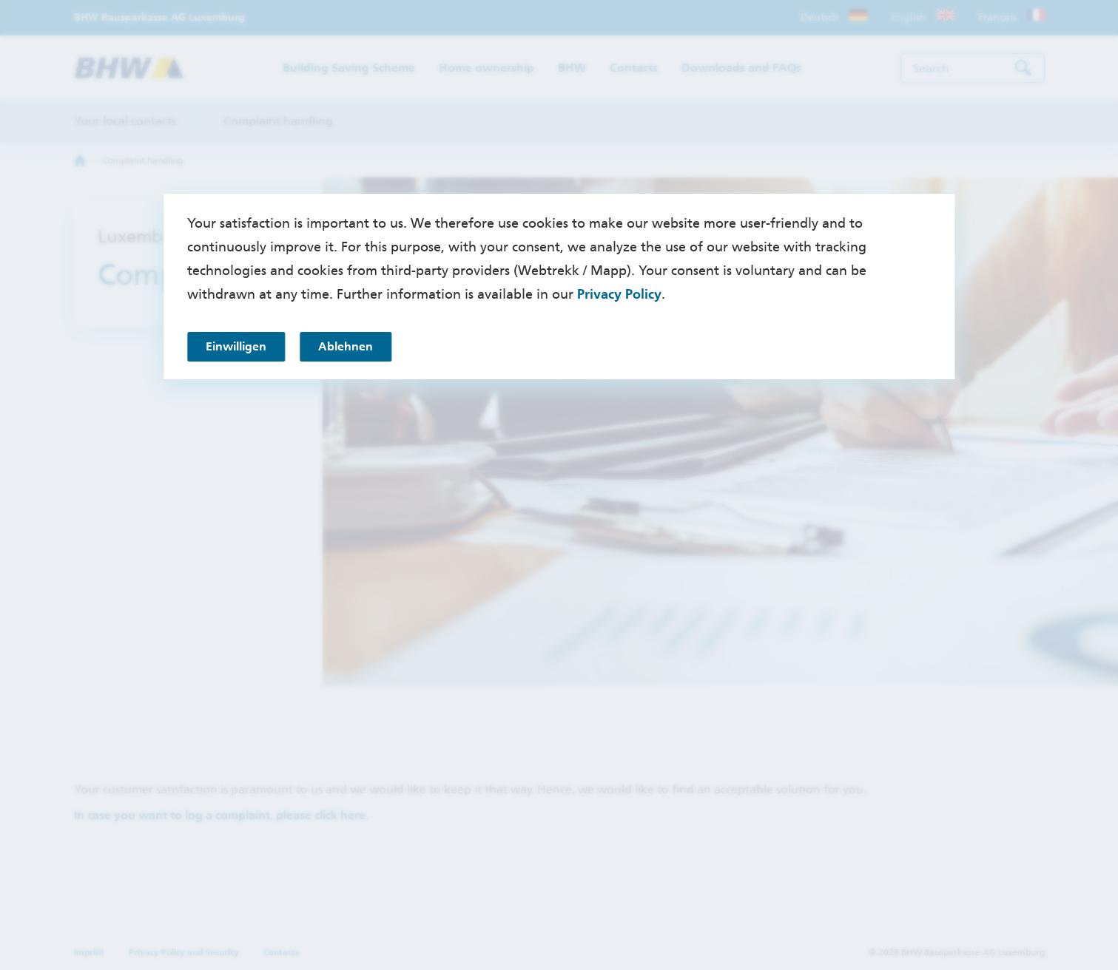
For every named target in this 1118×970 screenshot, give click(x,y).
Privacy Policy (619, 294)
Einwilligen (236, 346)
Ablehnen (345, 346)
